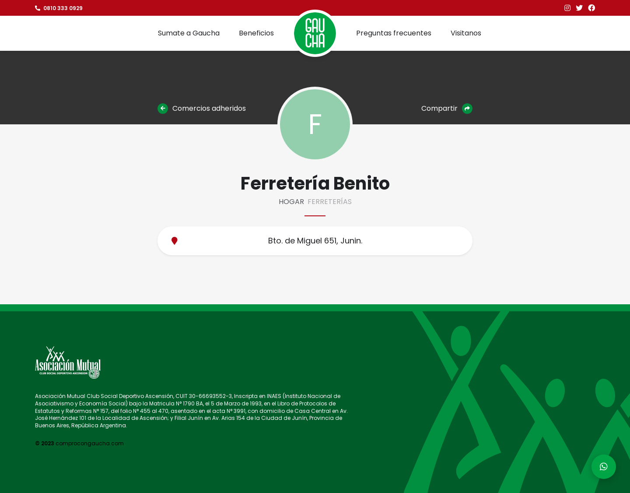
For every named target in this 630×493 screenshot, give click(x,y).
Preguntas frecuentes (393, 33)
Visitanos (466, 33)
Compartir (446, 108)
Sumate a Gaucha (189, 33)
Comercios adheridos (202, 108)
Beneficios (256, 33)
